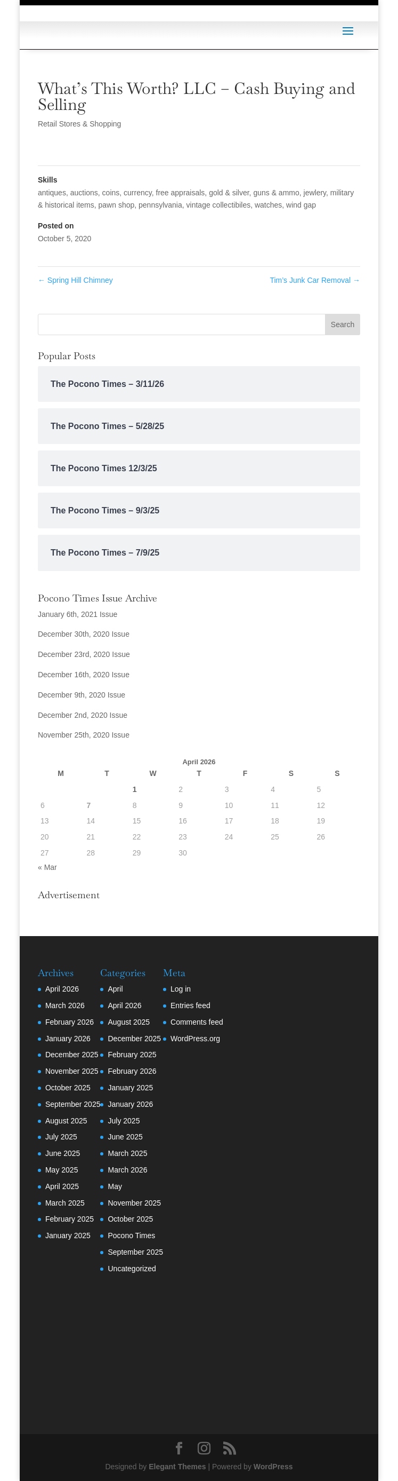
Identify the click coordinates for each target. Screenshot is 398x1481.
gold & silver (229, 192)
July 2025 (61, 1136)
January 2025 (68, 1235)
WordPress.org (195, 1038)
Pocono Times (131, 1235)
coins (111, 192)
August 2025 (66, 1120)
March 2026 (65, 1005)
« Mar (47, 867)
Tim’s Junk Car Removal (315, 280)
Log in (180, 989)
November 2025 (72, 1071)
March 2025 (65, 1203)
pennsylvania (160, 205)
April (115, 989)
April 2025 (62, 1186)
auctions (84, 192)
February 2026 (69, 1022)
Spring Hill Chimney (75, 280)
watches (268, 205)
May (114, 1186)
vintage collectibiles (218, 205)
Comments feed (196, 1022)
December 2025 (72, 1054)
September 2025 (73, 1104)
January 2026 (68, 1038)
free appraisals (180, 192)
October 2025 (68, 1087)
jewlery (315, 192)
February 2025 (69, 1219)
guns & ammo (276, 192)
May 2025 (61, 1170)
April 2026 (62, 989)
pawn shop (117, 205)
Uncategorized (132, 1268)
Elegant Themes (177, 1466)
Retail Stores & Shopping (79, 124)
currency (138, 192)
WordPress (273, 1466)
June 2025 (62, 1153)
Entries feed (190, 1005)
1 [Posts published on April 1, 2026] (135, 789)
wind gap (301, 205)
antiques (52, 192)
